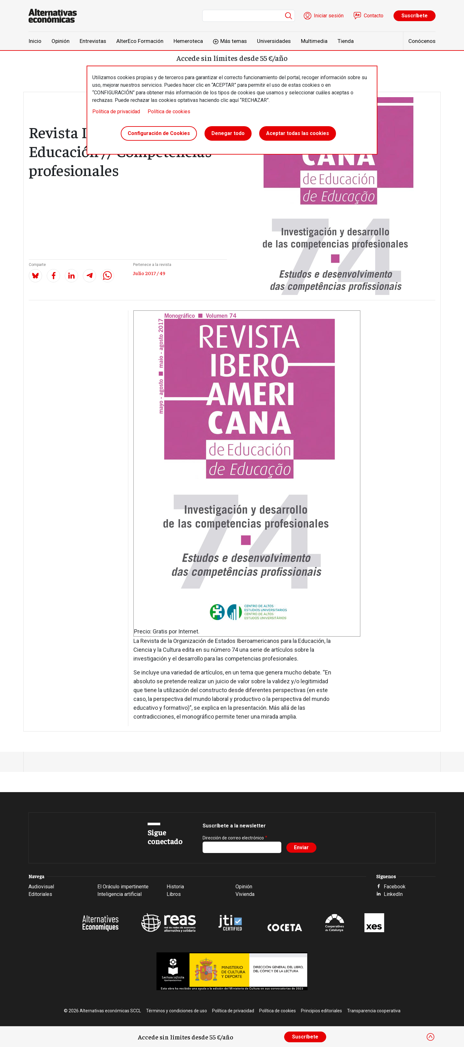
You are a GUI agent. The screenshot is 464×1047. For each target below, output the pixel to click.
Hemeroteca (188, 41)
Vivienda (244, 894)
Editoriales (40, 894)
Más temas (233, 41)
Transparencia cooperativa (373, 1010)
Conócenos (422, 41)
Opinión (61, 41)
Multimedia (314, 41)
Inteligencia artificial (119, 894)
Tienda (346, 41)
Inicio (34, 41)
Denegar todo (228, 134)
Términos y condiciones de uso (176, 1010)
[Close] (430, 1037)
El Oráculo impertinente (123, 887)
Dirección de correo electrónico (233, 837)
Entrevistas (93, 41)
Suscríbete (414, 16)
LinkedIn (393, 894)
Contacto (373, 16)
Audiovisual (41, 887)
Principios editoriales (321, 1010)
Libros (174, 894)
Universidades (274, 41)
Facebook (395, 887)
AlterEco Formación (139, 41)
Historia (175, 887)
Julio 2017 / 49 (149, 273)
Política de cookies (169, 112)
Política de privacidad (116, 112)
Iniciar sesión (329, 16)
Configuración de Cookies (159, 134)
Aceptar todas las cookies (297, 134)
